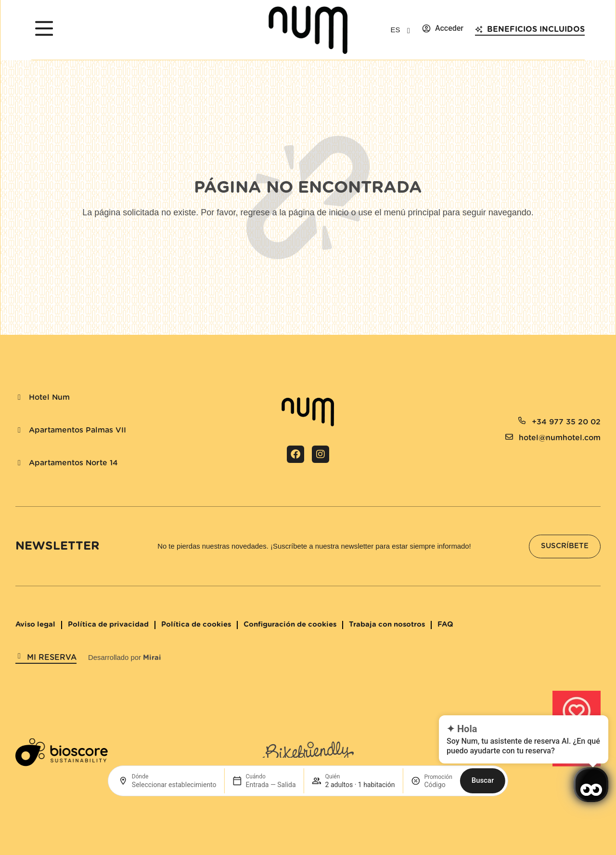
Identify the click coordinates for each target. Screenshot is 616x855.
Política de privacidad (108, 624)
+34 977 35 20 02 (566, 422)
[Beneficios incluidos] (479, 29)
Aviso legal (35, 624)
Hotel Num (49, 397)
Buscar (483, 780)
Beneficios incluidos (536, 29)
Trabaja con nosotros (387, 624)
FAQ (445, 624)
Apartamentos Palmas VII (77, 430)
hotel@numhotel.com (560, 438)
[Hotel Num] (19, 397)
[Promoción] (438, 785)
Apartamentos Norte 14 (73, 463)
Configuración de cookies (290, 624)
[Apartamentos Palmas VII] (19, 430)
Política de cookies (196, 624)
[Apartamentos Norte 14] (19, 463)
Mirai (152, 657)
